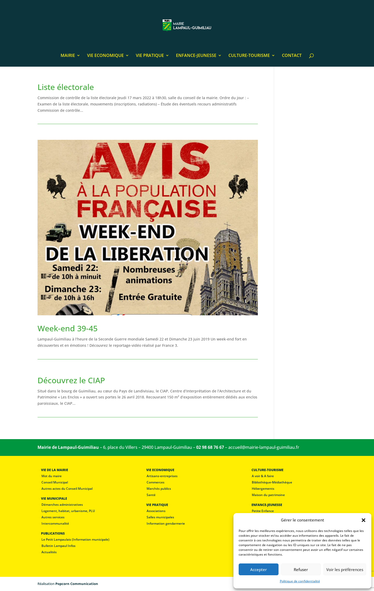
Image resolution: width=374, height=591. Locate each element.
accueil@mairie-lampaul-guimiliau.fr (263, 447)
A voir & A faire (263, 476)
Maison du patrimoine (268, 495)
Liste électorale (66, 87)
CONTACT (292, 56)
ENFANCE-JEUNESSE (196, 56)
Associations (156, 511)
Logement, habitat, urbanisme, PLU (68, 511)
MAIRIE (68, 56)
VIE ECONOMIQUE (105, 56)
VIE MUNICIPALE (54, 498)
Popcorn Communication (76, 583)
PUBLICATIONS (53, 533)
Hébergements (263, 488)
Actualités (49, 552)
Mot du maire (51, 476)
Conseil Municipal (54, 482)
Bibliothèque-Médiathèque (272, 482)
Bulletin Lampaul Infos (58, 546)
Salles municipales (160, 517)
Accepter (258, 569)
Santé (151, 495)
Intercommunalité (55, 523)
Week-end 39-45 (68, 328)
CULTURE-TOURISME (249, 56)
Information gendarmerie (166, 523)
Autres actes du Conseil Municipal (67, 488)
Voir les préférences (344, 569)
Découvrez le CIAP (71, 380)
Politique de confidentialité (300, 581)
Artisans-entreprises (162, 476)
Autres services (53, 517)
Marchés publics (159, 488)
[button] (363, 520)
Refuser (301, 569)
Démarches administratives (62, 504)
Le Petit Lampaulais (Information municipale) (75, 539)
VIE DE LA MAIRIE (54, 470)
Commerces (155, 482)
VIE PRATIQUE (150, 56)
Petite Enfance (263, 511)
